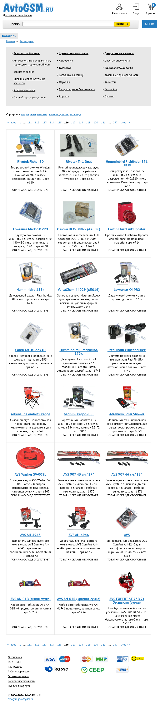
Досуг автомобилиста (117, 60)
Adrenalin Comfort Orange (30, 414)
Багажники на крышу (71, 75)
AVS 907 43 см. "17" (78, 474)
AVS (127, 535)
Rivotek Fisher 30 (30, 161)
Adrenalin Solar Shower (126, 414)
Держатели (65, 67)
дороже (64, 114)
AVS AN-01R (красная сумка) (78, 599)
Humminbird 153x (30, 289)
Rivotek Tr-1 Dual (79, 161)
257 (115, 122)
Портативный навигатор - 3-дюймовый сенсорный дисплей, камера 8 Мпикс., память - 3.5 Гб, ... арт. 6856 (79, 425)
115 (59, 122)
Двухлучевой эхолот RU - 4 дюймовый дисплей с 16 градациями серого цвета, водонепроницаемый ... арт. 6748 (78, 364)
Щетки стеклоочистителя (73, 53)
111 (29, 122)
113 (44, 122)
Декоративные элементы (119, 53)
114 (52, 122)
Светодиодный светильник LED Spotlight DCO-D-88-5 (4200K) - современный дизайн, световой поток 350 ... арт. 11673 (78, 240)
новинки (42, 114)
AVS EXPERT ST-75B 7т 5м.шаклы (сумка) (126, 601)
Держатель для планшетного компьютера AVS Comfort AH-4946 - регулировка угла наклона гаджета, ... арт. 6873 (78, 546)
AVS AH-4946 (79, 535)
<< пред (11, 122)
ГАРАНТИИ (14, 662)
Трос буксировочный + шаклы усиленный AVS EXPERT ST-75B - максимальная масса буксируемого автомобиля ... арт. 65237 (127, 615)
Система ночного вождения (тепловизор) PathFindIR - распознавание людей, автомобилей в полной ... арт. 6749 (127, 363)
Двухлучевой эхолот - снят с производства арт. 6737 (127, 297)
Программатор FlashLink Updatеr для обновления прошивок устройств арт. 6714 (126, 238)
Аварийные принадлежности (122, 75)
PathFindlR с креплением (127, 350)
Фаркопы (64, 82)
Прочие (109, 96)
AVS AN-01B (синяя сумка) (30, 599)
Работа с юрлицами (19, 671)
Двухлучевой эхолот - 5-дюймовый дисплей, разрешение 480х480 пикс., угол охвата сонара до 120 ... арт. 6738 (30, 240)
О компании (15, 657)
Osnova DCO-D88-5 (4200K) (78, 229)
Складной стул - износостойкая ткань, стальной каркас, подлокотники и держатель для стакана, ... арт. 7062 (30, 425)
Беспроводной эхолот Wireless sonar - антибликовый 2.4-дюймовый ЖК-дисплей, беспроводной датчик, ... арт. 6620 (30, 175)
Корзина (150, 9)
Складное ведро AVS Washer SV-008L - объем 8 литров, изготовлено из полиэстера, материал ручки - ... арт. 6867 (30, 485)
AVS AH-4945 (30, 535)
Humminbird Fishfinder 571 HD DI (127, 163)
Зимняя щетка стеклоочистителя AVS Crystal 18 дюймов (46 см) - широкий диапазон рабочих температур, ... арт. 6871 (127, 485)
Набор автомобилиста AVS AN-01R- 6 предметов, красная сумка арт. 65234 (78, 608)
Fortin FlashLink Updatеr (126, 229)
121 (103, 122)
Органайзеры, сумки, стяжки (30, 97)
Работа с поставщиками (21, 681)
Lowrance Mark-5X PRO (30, 229)
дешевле (53, 114)
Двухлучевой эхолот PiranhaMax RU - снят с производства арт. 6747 (30, 299)
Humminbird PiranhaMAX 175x (79, 352)
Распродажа (15, 666)
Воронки (64, 96)
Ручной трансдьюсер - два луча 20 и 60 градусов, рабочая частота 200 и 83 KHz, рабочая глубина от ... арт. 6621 (78, 173)
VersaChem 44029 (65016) (79, 289)
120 (96, 122)
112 (37, 122)
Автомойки (111, 89)
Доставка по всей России (17, 15)
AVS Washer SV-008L (30, 474)
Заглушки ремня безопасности (77, 89)
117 (73, 122)
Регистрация (119, 9)
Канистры (110, 82)
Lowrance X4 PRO (127, 289)
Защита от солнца (24, 72)
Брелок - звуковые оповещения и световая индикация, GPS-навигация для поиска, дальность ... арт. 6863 (30, 361)
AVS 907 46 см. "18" (126, 474)
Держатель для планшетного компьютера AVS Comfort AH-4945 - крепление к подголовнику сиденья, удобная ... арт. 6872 (30, 548)
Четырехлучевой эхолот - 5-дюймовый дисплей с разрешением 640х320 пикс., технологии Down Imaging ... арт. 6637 (126, 178)
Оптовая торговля (18, 676)
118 (81, 122)
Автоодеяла (66, 60)
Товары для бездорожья (119, 67)
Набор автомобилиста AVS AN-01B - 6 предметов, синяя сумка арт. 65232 (30, 608)
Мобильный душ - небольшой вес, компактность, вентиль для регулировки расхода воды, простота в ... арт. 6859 (127, 425)
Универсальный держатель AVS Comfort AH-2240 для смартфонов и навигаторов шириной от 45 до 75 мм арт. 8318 (127, 548)
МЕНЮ (149, 24)
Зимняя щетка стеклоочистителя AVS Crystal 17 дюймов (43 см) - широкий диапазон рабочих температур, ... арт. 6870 (79, 485)
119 (88, 122)
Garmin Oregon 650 (79, 414)
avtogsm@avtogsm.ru (20, 699)
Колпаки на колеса (24, 90)
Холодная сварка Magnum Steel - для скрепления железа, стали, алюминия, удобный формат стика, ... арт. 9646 (78, 301)
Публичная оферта (19, 686)
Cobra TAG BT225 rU (30, 350)
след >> (125, 122)
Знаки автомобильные (27, 53)
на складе (75, 114)
